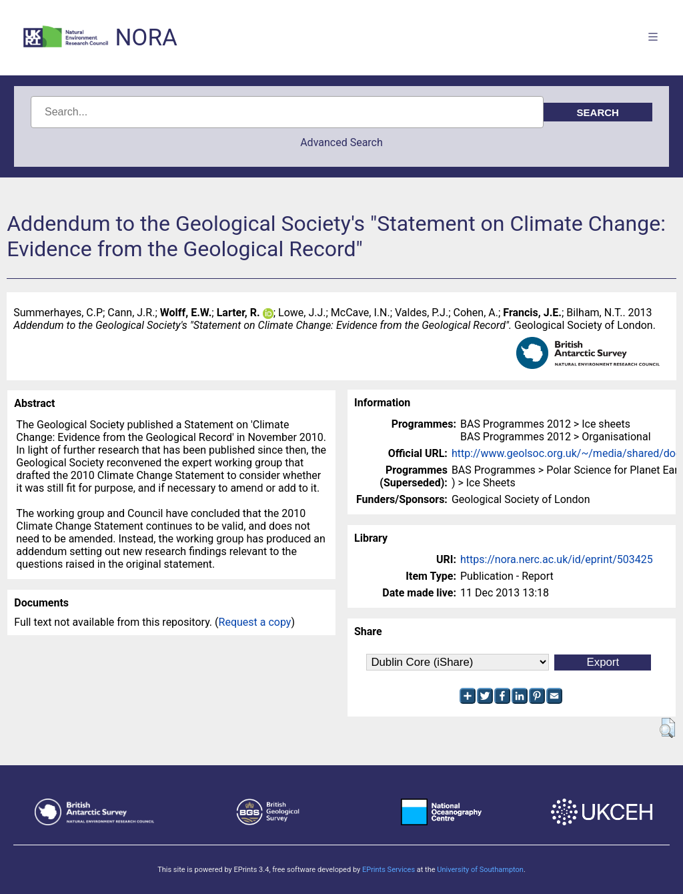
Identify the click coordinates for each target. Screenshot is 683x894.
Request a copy (255, 622)
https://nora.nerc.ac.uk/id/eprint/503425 (556, 559)
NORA (146, 37)
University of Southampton (480, 869)
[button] (667, 728)
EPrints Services (388, 869)
